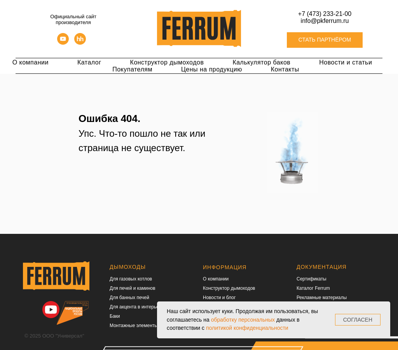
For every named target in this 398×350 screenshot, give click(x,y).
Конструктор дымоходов (167, 62)
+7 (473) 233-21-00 (324, 13)
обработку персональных (243, 320)
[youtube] (63, 42)
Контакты (285, 69)
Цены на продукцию (211, 69)
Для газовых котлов (131, 279)
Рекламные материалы (322, 297)
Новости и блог (219, 297)
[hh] (80, 42)
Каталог (89, 62)
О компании (30, 62)
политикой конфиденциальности (247, 328)
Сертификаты (311, 279)
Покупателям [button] (132, 69)
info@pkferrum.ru (325, 20)
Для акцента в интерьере (137, 307)
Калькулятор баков (261, 62)
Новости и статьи (345, 62)
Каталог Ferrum (313, 288)
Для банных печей (129, 297)
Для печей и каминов (132, 288)
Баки (115, 316)
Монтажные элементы (134, 325)
